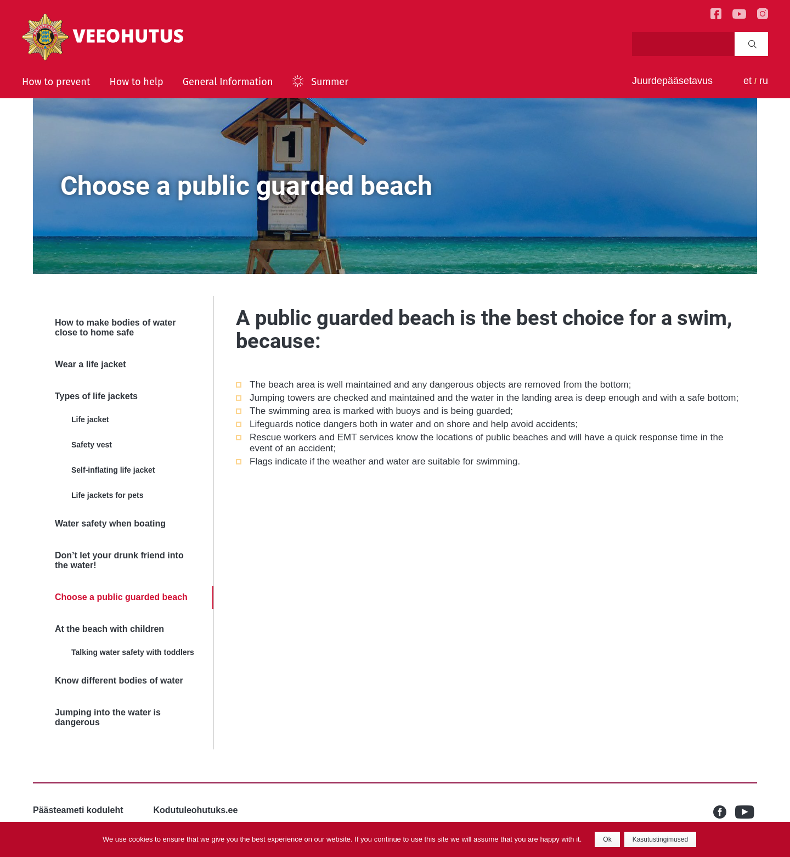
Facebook (724, 812)
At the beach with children (109, 629)
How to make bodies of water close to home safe (115, 327)
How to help (136, 82)
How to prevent (56, 82)
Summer (329, 82)
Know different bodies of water (119, 680)
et (747, 80)
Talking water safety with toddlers (132, 652)
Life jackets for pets (107, 495)
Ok (607, 839)
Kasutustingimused (660, 839)
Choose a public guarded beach (121, 597)
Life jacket (90, 419)
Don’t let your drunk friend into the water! (119, 560)
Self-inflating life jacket (113, 470)
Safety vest (91, 444)
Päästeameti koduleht (78, 810)
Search (752, 44)
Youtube (746, 812)
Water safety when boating (110, 523)
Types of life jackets (96, 396)
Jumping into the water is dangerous (108, 717)
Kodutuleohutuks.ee (196, 810)
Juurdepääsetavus (672, 80)
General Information (228, 82)
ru (763, 80)
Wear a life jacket (90, 364)
